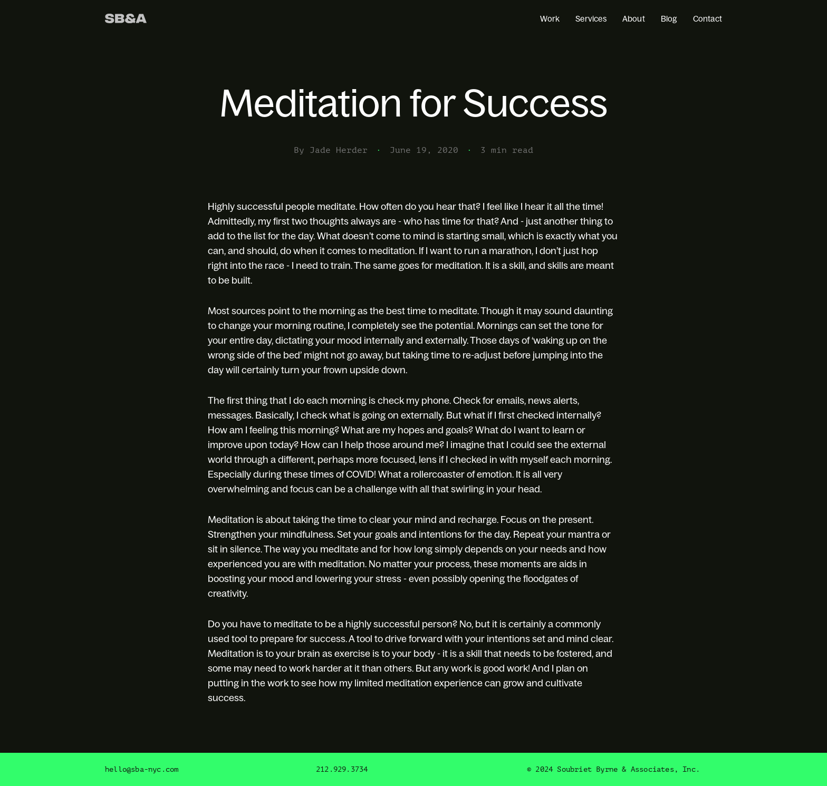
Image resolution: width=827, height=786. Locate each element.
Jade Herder (339, 150)
